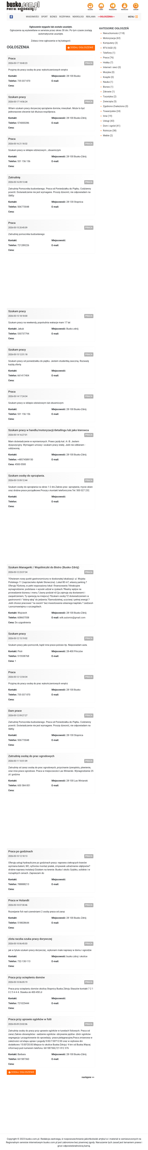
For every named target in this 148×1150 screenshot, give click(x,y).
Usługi (108, 121)
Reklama (90, 16)
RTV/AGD (109, 47)
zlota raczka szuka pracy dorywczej (30, 939)
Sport (44, 16)
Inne (107, 116)
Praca (11, 58)
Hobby (108, 62)
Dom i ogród (111, 125)
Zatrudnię (14, 177)
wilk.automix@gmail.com (72, 617)
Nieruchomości (114, 33)
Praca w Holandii (18, 900)
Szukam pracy (17, 97)
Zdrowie (109, 91)
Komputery (110, 43)
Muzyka (108, 72)
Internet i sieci (112, 67)
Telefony (109, 52)
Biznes (53, 16)
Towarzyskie (112, 111)
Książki (108, 77)
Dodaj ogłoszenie (80, 47)
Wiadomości (32, 16)
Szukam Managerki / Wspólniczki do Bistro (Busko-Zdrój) (43, 567)
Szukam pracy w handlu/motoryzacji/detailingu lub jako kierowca (48, 430)
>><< (106, 16)
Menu (133, 16)
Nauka (108, 82)
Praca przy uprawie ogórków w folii (30, 1019)
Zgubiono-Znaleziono (115, 106)
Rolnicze (109, 130)
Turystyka (109, 96)
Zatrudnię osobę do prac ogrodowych (31, 756)
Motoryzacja (112, 38)
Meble (108, 135)
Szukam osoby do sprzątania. (26, 475)
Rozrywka (64, 16)
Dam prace (15, 710)
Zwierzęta (109, 101)
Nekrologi (78, 16)
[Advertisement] (51, 279)
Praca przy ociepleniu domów (26, 977)
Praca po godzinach (20, 851)
